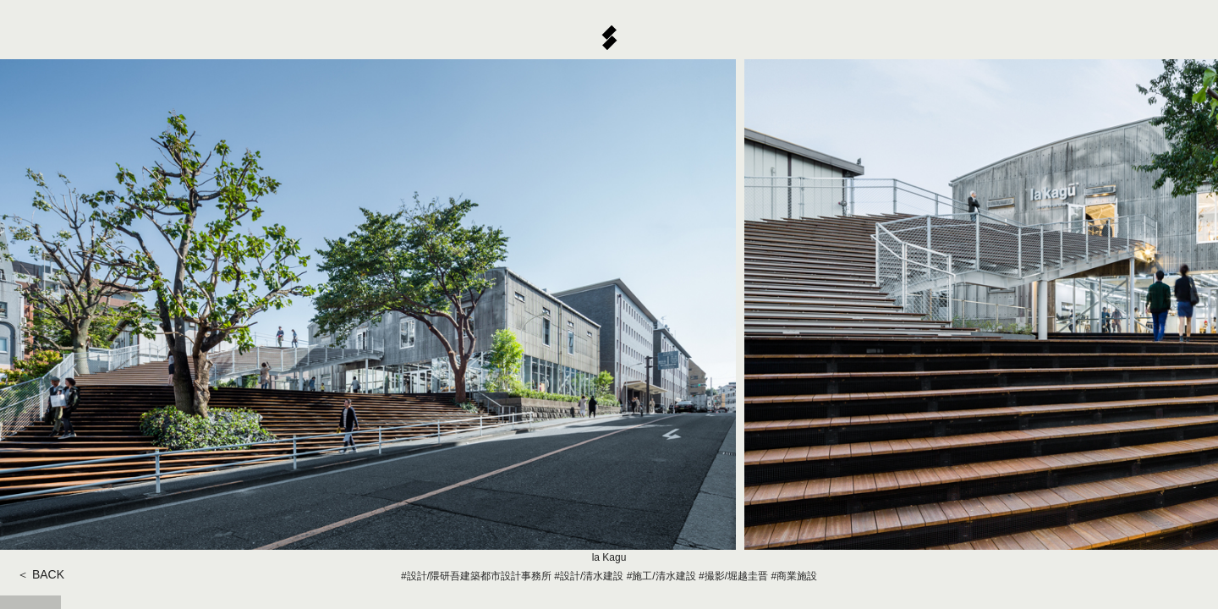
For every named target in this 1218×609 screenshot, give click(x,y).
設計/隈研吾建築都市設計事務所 (479, 576)
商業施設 (796, 576)
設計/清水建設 (591, 576)
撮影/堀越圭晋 (736, 576)
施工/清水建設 (663, 576)
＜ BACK (40, 574)
